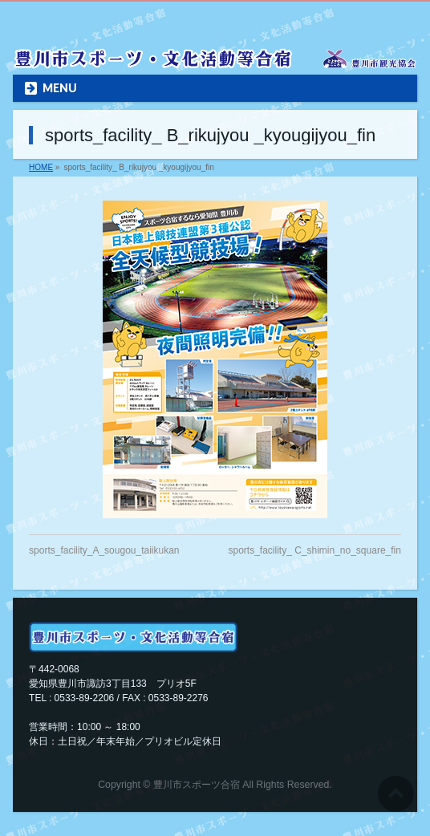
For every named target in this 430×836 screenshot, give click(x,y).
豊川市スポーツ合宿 (196, 784)
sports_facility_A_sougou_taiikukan (104, 550)
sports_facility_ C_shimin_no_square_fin (314, 550)
